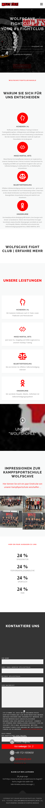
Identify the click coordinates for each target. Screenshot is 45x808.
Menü (41, 4)
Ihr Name (22, 713)
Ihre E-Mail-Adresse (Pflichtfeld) (22, 722)
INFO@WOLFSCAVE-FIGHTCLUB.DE (28, 801)
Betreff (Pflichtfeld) (22, 731)
